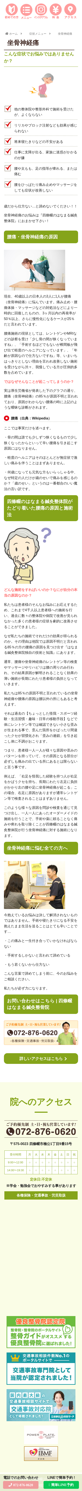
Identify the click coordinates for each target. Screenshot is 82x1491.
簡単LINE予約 (62, 1485)
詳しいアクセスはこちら (41, 1058)
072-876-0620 (23, 1485)
